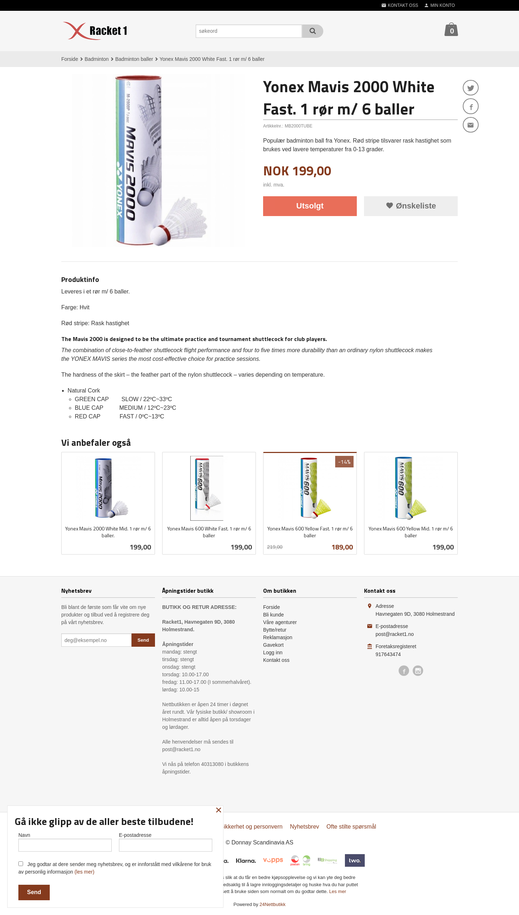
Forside (69, 59)
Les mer (337, 891)
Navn (65, 841)
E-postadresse (165, 841)
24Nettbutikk (272, 904)
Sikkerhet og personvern (251, 827)
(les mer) (84, 872)
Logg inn (273, 652)
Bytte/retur (275, 630)
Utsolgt (310, 205)
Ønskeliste (411, 205)
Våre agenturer (280, 622)
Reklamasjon (277, 637)
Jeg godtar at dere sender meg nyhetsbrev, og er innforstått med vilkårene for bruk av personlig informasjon (114, 868)
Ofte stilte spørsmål (351, 827)
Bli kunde (273, 615)
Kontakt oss (276, 660)
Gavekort (273, 645)
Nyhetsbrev (304, 827)
